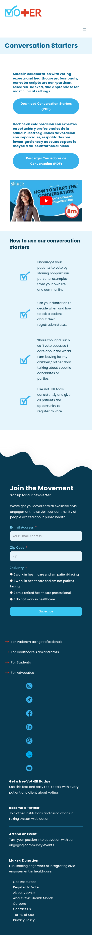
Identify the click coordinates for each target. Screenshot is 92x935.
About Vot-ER (24, 892)
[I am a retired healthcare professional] (11, 592)
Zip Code (17, 547)
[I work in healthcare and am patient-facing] (11, 574)
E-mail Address (22, 527)
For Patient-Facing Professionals (36, 641)
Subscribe (46, 611)
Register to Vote (26, 887)
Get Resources (24, 882)
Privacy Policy (24, 920)
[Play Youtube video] (46, 200)
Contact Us (22, 909)
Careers (19, 903)
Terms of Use (23, 914)
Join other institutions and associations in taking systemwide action (41, 813)
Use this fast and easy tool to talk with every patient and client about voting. (44, 787)
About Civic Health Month (33, 898)
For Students (21, 662)
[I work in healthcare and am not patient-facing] (11, 580)
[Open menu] (84, 29)
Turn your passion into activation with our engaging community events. (41, 839)
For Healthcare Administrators (35, 652)
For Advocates (22, 672)
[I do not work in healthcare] (11, 599)
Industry (17, 568)
